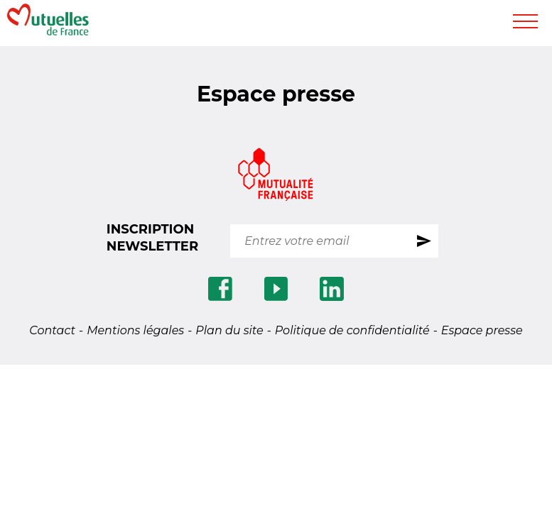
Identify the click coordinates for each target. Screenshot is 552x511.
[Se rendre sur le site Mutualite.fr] (276, 176)
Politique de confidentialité (352, 330)
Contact (52, 330)
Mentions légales (135, 330)
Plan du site (229, 330)
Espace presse (482, 330)
